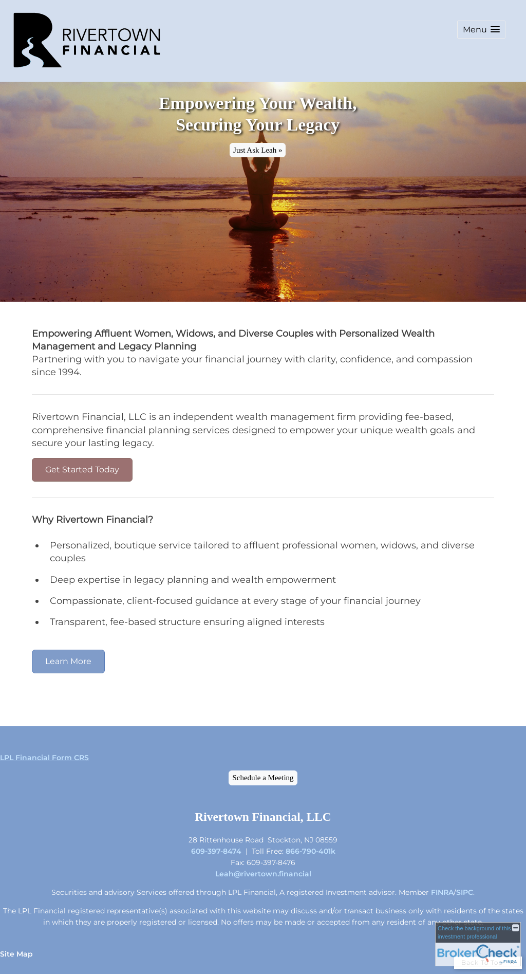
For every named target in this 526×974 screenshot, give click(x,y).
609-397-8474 (216, 851)
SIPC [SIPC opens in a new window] (464, 892)
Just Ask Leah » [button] (257, 150)
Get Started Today (82, 469)
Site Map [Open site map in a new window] (16, 954)
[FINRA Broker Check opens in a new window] (478, 944)
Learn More (68, 661)
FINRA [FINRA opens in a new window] (442, 892)
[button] (481, 30)
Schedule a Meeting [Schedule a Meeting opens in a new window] (262, 778)
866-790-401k (310, 851)
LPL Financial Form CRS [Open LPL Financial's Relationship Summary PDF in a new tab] (44, 757)
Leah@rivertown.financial (263, 873)
